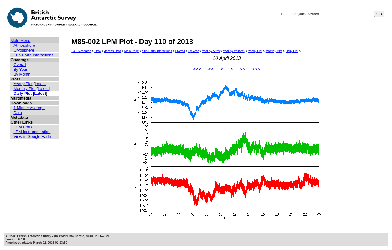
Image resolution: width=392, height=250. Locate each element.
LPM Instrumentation (31, 131)
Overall (19, 64)
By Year (20, 69)
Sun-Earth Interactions (33, 55)
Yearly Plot (22, 84)
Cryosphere (23, 50)
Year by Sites (211, 51)
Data (17, 112)
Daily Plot (22, 93)
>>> (256, 69)
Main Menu (20, 40)
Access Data (112, 51)
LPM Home (23, 127)
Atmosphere (24, 45)
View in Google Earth (32, 136)
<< (211, 69)
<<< (197, 69)
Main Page (131, 51)
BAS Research (81, 51)
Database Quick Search (332, 14)
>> (242, 69)
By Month (21, 74)
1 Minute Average (29, 108)
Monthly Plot (24, 88)
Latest (40, 84)
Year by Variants (233, 51)
